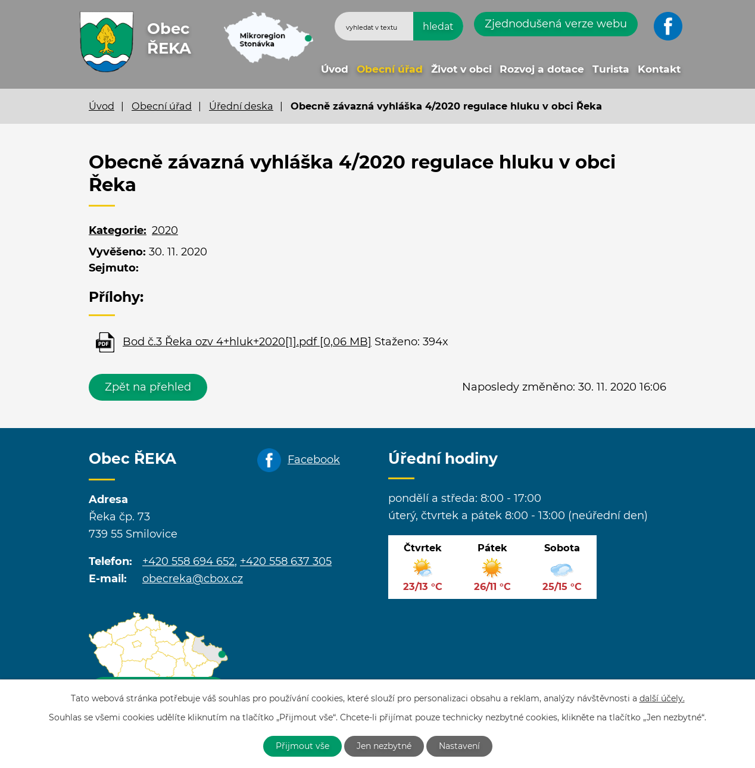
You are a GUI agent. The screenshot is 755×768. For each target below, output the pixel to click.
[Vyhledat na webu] (399, 26)
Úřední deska (241, 106)
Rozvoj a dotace (542, 69)
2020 (165, 230)
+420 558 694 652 (188, 561)
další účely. (662, 698)
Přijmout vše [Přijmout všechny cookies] (302, 746)
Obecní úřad (390, 69)
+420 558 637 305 (286, 561)
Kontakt (659, 69)
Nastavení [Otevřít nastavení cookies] (459, 746)
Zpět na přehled (148, 387)
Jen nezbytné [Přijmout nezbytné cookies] (384, 746)
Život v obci (461, 69)
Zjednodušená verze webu (556, 23)
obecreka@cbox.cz (192, 578)
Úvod (334, 69)
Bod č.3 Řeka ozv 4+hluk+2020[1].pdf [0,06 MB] (247, 341)
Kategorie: (117, 230)
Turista (610, 69)
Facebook (314, 459)
